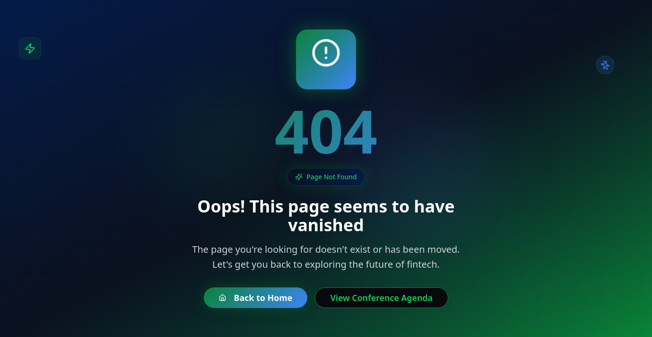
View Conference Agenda (381, 297)
